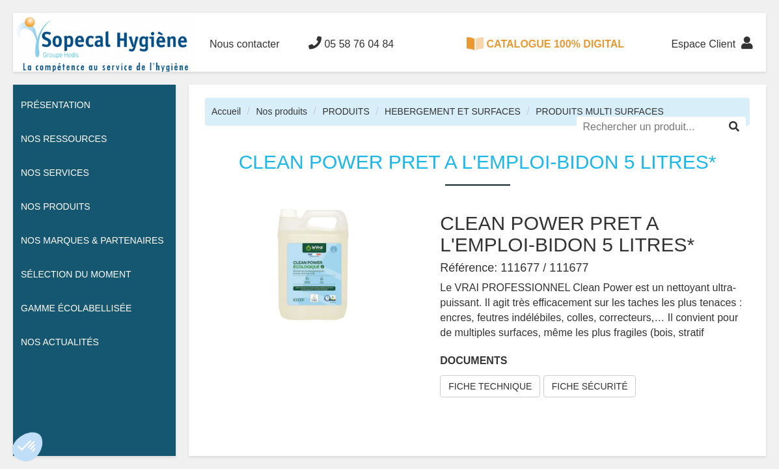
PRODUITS (345, 111)
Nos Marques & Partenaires (92, 240)
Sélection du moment (76, 274)
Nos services (55, 172)
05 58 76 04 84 (351, 43)
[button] (27, 446)
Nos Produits (55, 206)
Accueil (226, 111)
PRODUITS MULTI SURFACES (600, 111)
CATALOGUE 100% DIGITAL (545, 43)
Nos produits (281, 111)
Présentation (55, 105)
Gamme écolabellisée (76, 308)
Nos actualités (60, 342)
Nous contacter (245, 44)
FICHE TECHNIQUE (490, 386)
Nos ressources (64, 139)
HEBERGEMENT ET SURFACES (453, 111)
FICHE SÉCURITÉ (590, 386)
